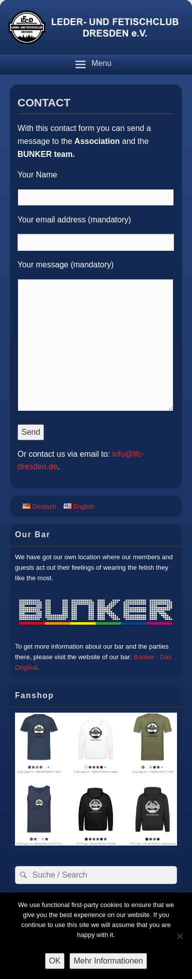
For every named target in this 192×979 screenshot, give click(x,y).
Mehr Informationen (108, 961)
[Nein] (179, 936)
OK (54, 961)
